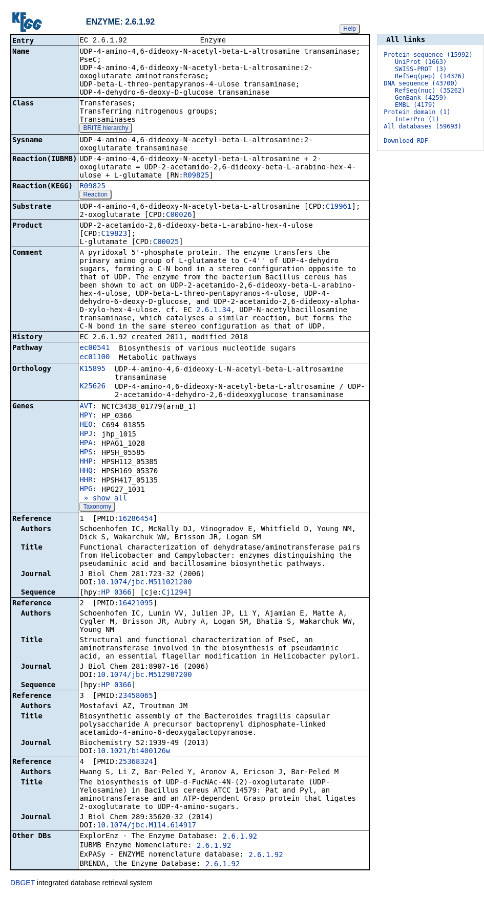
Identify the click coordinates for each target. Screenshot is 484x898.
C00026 (179, 215)
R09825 (196, 176)
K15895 (92, 369)
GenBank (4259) (421, 97)
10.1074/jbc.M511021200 (144, 583)
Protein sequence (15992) (428, 54)
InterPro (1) (417, 119)
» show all (103, 499)
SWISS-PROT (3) (421, 69)
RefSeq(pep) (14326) (430, 76)
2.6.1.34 (213, 310)
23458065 (135, 696)
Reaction (95, 195)
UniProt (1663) (421, 61)
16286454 (135, 519)
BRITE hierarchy (105, 129)
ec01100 (94, 358)
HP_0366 (116, 593)
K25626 (92, 387)
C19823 (114, 234)
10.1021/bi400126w (133, 752)
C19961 (339, 207)
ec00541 (94, 348)
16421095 (135, 604)
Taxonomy (97, 507)
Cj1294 (175, 593)
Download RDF (406, 140)
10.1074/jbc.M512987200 (144, 675)
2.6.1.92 (240, 837)
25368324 (135, 762)
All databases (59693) (422, 126)
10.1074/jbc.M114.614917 (146, 826)
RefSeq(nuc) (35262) (430, 90)
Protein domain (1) (417, 112)
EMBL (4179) (415, 104)
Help (349, 28)
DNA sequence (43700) (421, 83)
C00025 (166, 242)
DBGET (22, 884)
